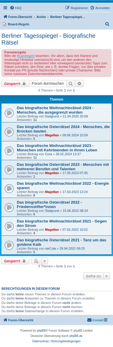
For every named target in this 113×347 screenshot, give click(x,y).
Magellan (52, 135)
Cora (48, 154)
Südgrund (52, 116)
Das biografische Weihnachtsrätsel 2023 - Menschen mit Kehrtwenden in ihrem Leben (57, 147)
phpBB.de (76, 336)
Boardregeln (26, 56)
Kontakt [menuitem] (95, 320)
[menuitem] (16, 8)
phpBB (41, 330)
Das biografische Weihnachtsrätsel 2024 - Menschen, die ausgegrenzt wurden (55, 110)
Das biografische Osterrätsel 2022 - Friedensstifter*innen (49, 204)
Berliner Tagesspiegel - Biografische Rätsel (48, 39)
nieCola (50, 248)
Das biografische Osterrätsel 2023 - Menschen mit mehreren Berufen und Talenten (63, 166)
